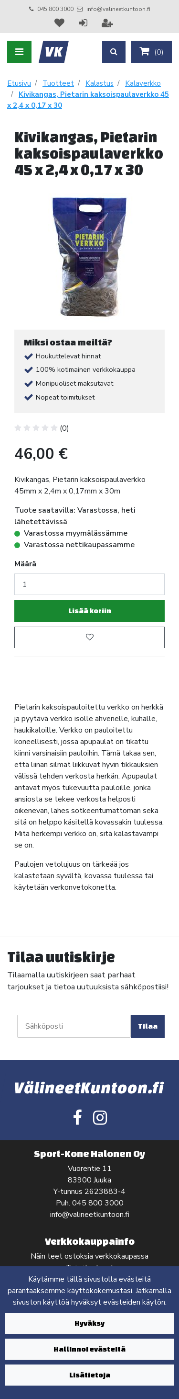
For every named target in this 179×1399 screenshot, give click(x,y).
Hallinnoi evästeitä (89, 1349)
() (151, 51)
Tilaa (148, 1026)
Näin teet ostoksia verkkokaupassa (89, 1256)
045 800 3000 (55, 9)
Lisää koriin (89, 611)
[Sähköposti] (74, 1026)
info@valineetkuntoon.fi (118, 9)
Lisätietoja (89, 1375)
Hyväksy (89, 1323)
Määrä (25, 564)
